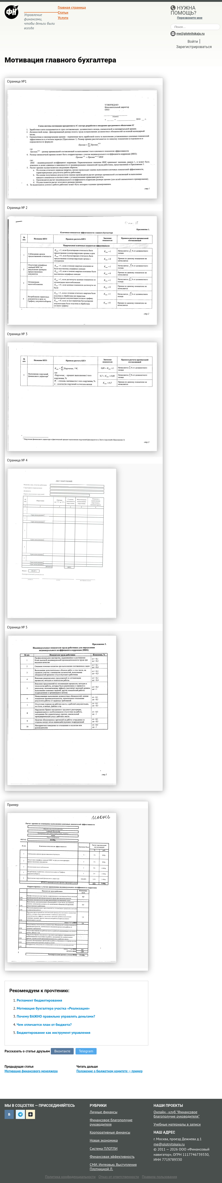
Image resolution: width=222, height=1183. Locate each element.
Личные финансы (103, 1112)
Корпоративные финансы (110, 1132)
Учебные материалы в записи (177, 1124)
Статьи (63, 12)
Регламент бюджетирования (39, 1000)
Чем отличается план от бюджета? (44, 1024)
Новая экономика (104, 1140)
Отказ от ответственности (118, 1176)
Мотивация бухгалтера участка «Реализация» (53, 1008)
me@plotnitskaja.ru (190, 33)
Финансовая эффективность (112, 1156)
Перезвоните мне (189, 17)
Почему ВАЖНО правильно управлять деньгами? (56, 1016)
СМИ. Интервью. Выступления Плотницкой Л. (113, 1166)
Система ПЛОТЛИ (103, 1148)
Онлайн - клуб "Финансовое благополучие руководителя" (177, 1114)
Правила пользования (159, 1176)
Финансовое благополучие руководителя (111, 1122)
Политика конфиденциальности (70, 1176)
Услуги (63, 17)
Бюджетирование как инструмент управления (53, 1032)
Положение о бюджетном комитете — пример (109, 1071)
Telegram (86, 1051)
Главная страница (72, 7)
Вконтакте (62, 1051)
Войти (193, 41)
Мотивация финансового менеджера (31, 1071)
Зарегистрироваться (194, 47)
